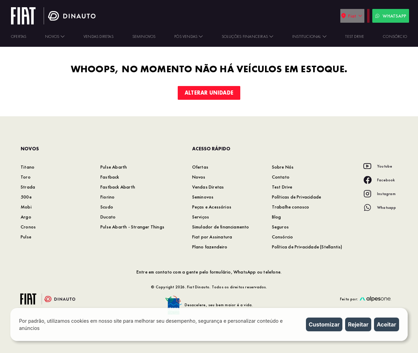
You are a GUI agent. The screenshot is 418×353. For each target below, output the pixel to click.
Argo (26, 217)
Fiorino (107, 197)
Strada (28, 187)
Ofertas (200, 167)
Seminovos (203, 197)
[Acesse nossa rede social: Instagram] (379, 194)
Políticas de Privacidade (296, 197)
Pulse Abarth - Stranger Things (132, 227)
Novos (199, 177)
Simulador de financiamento (220, 227)
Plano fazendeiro (210, 247)
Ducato (108, 217)
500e (26, 197)
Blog (276, 217)
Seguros (280, 227)
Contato (280, 177)
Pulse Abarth (113, 167)
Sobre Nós (283, 167)
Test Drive (282, 187)
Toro (26, 177)
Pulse (26, 237)
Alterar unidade (209, 92)
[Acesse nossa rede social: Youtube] (377, 166)
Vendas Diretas (208, 187)
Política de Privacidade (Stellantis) (307, 247)
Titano (27, 167)
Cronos (28, 227)
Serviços (200, 217)
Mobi (26, 207)
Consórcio (282, 237)
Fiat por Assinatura (212, 237)
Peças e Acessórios (212, 207)
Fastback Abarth (117, 187)
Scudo (106, 207)
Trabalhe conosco (290, 207)
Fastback (109, 177)
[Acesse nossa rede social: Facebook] (379, 180)
